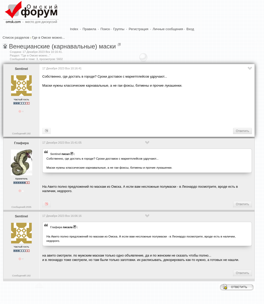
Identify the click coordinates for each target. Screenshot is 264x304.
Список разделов (16, 37)
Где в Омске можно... (48, 37)
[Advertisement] (136, 107)
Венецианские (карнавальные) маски (62, 46)
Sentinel (21, 69)
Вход (190, 29)
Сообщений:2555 (21, 207)
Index (74, 29)
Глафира (21, 143)
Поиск (105, 29)
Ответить (242, 131)
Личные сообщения (168, 29)
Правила (89, 29)
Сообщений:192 (21, 133)
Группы (118, 29)
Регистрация (138, 29)
